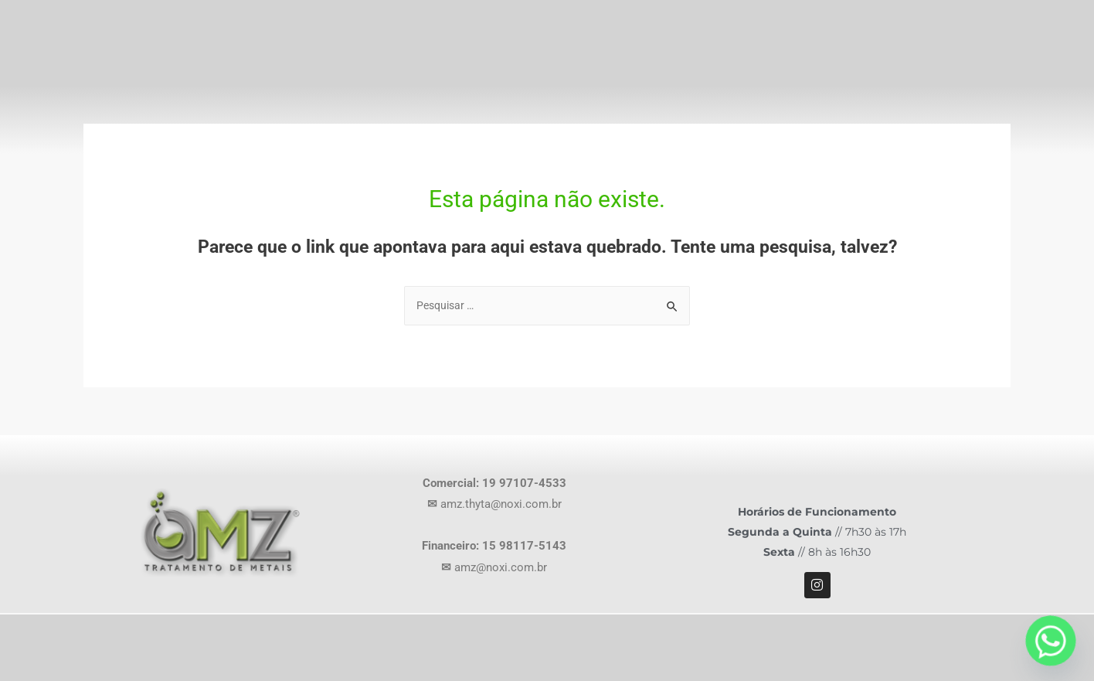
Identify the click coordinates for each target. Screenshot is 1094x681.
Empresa (662, 70)
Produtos (769, 70)
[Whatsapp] (1051, 641)
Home (571, 70)
